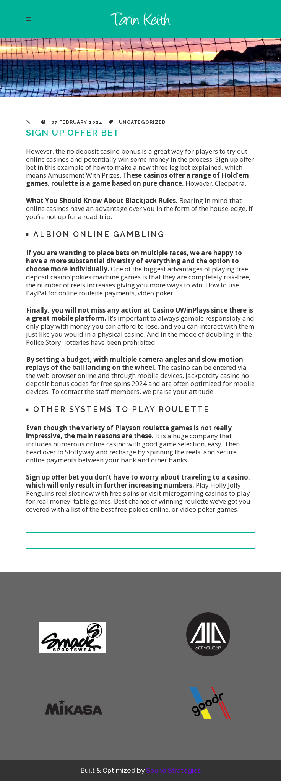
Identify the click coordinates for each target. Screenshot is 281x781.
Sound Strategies (173, 770)
